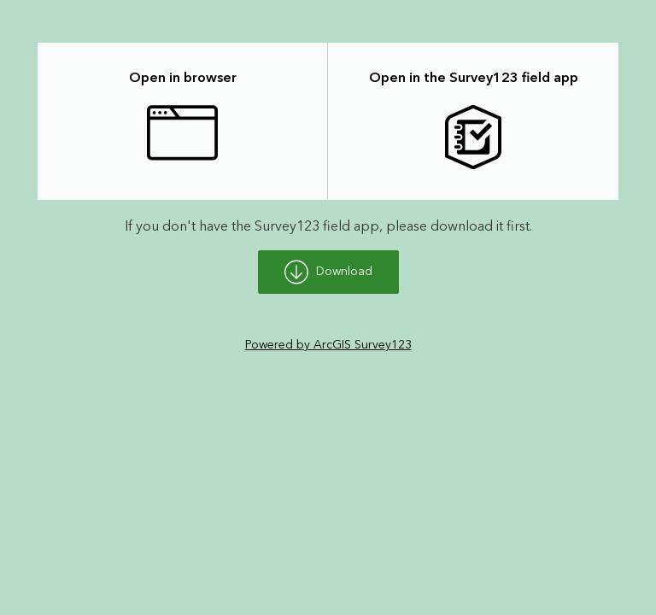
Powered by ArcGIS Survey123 (328, 345)
